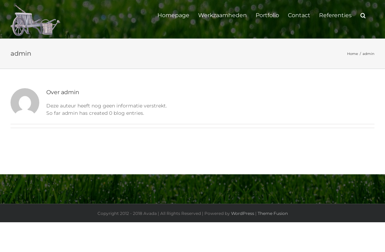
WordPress (242, 213)
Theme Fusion (273, 213)
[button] (371, 14)
